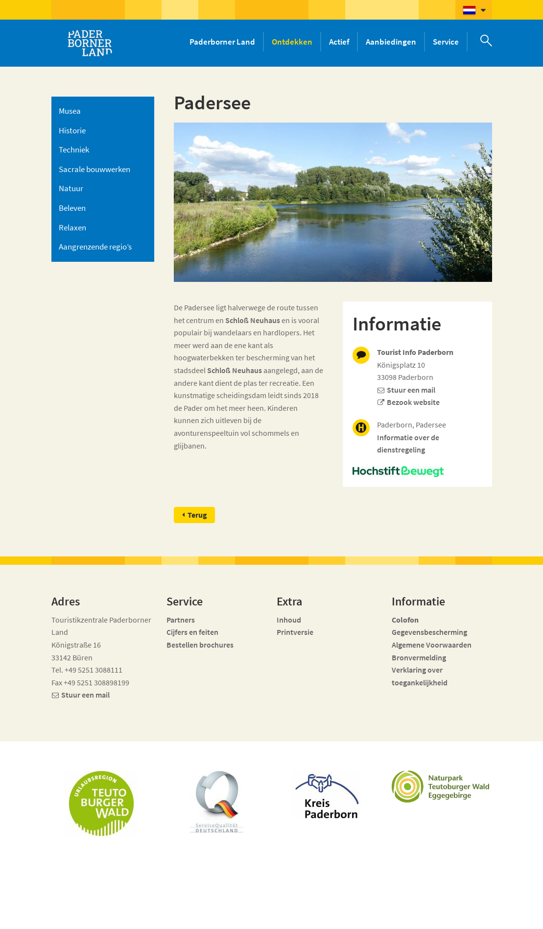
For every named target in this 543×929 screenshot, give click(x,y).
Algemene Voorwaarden (432, 645)
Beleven (72, 207)
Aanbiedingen (391, 41)
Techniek (74, 149)
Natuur (71, 188)
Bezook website (413, 402)
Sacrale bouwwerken (94, 169)
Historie (72, 130)
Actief (339, 41)
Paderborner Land (222, 41)
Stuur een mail (411, 390)
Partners (180, 620)
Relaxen (72, 227)
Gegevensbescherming (429, 632)
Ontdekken (292, 41)
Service (446, 41)
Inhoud (289, 620)
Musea (70, 110)
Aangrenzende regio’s (95, 246)
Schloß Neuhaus (252, 320)
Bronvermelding (420, 657)
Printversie (295, 632)
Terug (197, 515)
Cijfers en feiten (192, 632)
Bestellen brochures (200, 645)
